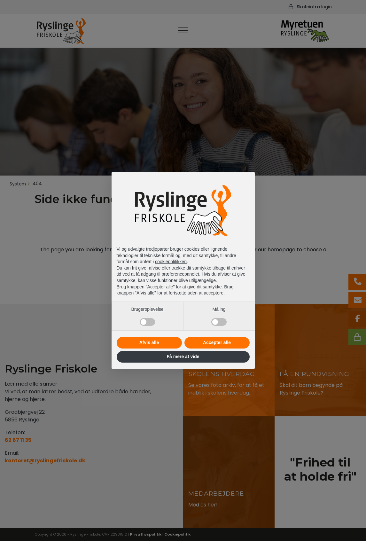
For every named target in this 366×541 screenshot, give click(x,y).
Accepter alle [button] (217, 342)
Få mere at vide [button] (183, 356)
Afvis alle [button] (149, 342)
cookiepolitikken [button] (171, 261)
